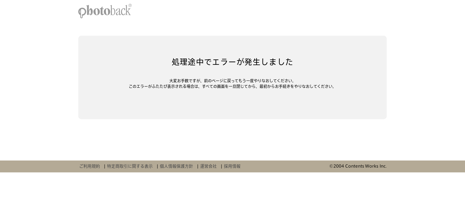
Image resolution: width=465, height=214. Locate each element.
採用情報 (232, 166)
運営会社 (208, 166)
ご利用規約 (89, 166)
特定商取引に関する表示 (130, 166)
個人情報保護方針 (176, 166)
